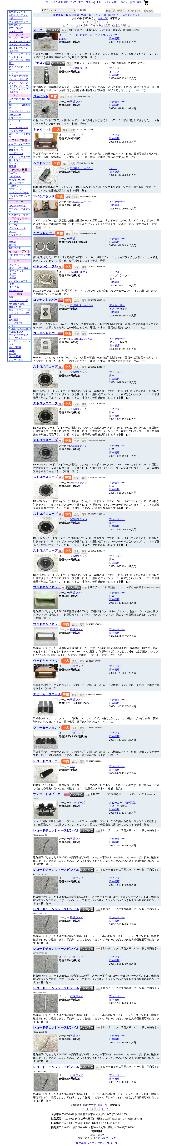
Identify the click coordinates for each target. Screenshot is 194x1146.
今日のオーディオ (18, 15)
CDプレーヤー (16, 189)
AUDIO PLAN (16, 331)
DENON (78, 372)
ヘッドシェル (42, 163)
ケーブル (13, 225)
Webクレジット (131, 15)
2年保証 (74, 15)
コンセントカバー (45, 299)
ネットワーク (16, 130)
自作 (72, 766)
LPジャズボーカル (19, 268)
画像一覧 (103, 18)
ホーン (12, 124)
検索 (108, 10)
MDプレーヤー (17, 179)
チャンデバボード (18, 79)
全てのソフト (16, 25)
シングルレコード (18, 280)
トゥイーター (16, 121)
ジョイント (40, 96)
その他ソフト (16, 290)
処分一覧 (86, 15)
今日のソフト (16, 18)
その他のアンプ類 (18, 76)
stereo (12, 350)
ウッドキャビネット (47, 587)
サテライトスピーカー (48, 794)
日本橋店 (114, 38)
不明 (76, 101)
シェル (12, 163)
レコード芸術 (16, 359)
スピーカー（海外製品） (123, 802)
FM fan (12, 353)
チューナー (15, 73)
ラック (12, 231)
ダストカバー (16, 31)
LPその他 (14, 287)
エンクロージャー (18, 127)
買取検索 (148, 10)
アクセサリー (16, 222)
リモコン (39, 62)
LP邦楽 (12, 277)
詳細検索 (117, 10)
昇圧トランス (16, 150)
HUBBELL (81, 305)
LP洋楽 (12, 274)
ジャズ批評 (15, 347)
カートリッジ (16, 160)
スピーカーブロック (47, 694)
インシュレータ (17, 228)
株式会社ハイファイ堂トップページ (96, 1143)
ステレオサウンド (18, 300)
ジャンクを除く (133, 10)
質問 (69, 96)
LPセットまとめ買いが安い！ (112, 2)
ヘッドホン (15, 234)
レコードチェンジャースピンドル (56, 830)
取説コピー (114, 15)
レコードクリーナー (47, 761)
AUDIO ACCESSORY (20, 329)
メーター (39, 30)
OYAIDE (80, 272)
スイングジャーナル (19, 310)
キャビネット (42, 129)
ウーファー (15, 114)
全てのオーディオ (18, 21)
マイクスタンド (44, 196)
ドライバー (15, 118)
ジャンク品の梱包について (60, 2)
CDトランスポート (19, 192)
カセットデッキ (17, 205)
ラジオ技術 (15, 356)
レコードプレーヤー (19, 143)
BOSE (77, 802)
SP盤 (11, 284)
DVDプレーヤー (17, 186)
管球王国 (13, 319)
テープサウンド (17, 323)
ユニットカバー (44, 233)
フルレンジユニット (19, 111)
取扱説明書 (15, 248)
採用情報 (136, 2)
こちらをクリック (105, 1138)
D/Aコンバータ (17, 173)
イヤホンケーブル (45, 266)
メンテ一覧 (99, 15)
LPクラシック (16, 271)
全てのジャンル (17, 12)
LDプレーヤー (16, 183)
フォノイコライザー (19, 156)
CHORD (78, 68)
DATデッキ (15, 176)
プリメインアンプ (18, 38)
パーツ (12, 241)
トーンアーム (16, 147)
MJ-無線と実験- (17, 303)
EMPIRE (81, 168)
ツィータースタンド (47, 727)
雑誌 (11, 297)
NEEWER (81, 201)
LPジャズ (14, 264)
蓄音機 (12, 166)
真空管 (12, 244)
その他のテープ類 (18, 215)
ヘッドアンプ (16, 153)
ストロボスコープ (45, 366)
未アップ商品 (86, 2)
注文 (64, 30)
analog (12, 326)
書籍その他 (15, 307)
